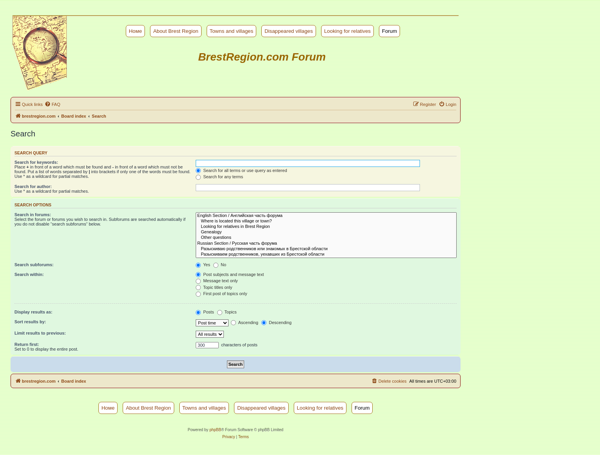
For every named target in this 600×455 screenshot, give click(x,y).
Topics (227, 312)
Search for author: (33, 186)
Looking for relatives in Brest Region (326, 226)
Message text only (217, 280)
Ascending (244, 322)
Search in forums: (32, 214)
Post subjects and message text (230, 274)
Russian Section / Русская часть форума (326, 243)
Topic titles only (214, 287)
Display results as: (33, 312)
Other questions (326, 237)
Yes (203, 264)
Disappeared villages (288, 31)
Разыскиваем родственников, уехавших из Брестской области (326, 254)
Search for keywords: (36, 162)
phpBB (215, 430)
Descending (276, 322)
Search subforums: (34, 264)
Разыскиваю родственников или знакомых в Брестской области (326, 249)
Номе (135, 31)
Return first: (26, 344)
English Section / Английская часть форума (326, 216)
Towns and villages (232, 31)
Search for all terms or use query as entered (241, 170)
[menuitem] (52, 104)
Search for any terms (219, 176)
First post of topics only (221, 293)
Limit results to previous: (40, 333)
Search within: (29, 274)
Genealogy (326, 232)
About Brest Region (175, 31)
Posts (205, 312)
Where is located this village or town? (326, 221)
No (219, 264)
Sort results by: (30, 321)
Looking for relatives (347, 31)
